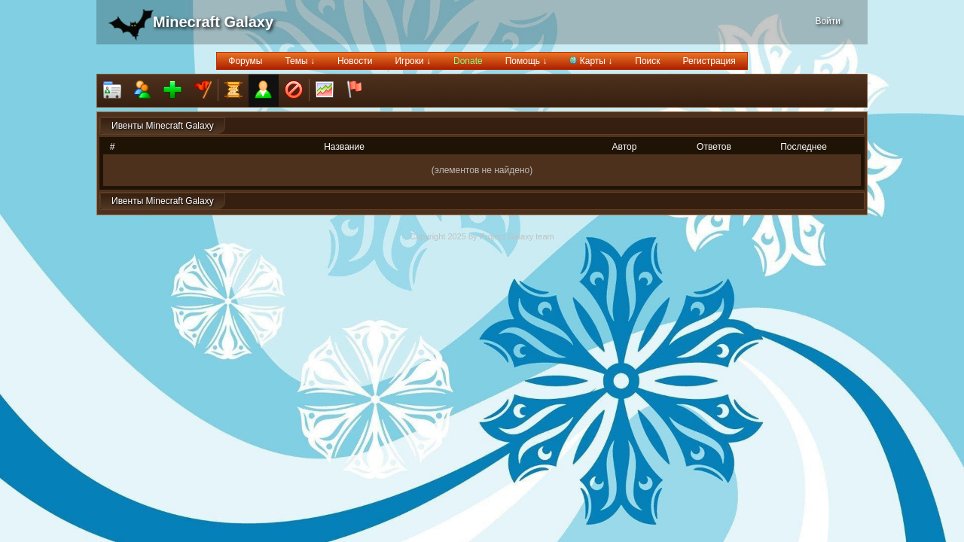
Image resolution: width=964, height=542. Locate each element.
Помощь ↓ (526, 61)
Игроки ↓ (413, 61)
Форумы (245, 61)
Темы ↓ (300, 61)
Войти (827, 21)
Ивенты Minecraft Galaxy (162, 125)
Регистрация (709, 61)
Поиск (647, 61)
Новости (354, 61)
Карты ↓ (590, 61)
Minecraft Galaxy (213, 22)
